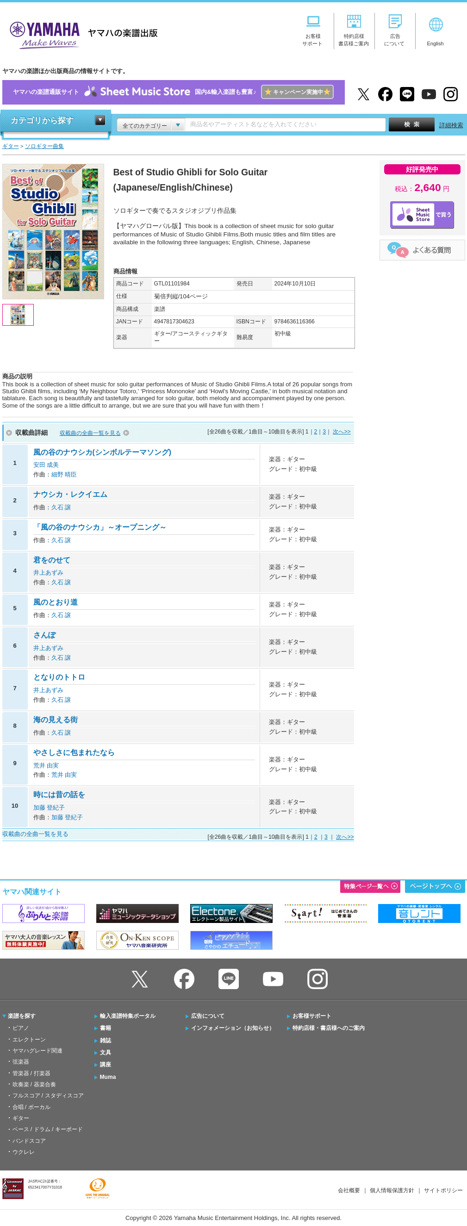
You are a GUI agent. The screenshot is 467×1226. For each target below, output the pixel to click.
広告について (207, 1016)
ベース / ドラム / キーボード (47, 1129)
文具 (105, 1052)
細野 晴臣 (64, 474)
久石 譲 (61, 507)
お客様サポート (312, 1016)
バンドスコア (29, 1141)
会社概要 (349, 1190)
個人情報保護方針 (392, 1190)
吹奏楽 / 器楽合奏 (34, 1084)
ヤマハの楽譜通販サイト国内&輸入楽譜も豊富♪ (173, 92)
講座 (105, 1064)
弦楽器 (20, 1062)
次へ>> (341, 431)
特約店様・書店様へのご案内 (329, 1028)
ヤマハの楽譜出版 (81, 34)
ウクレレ (23, 1152)
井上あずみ (48, 572)
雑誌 (105, 1040)
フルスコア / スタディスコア (48, 1095)
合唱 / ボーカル (31, 1107)
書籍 (105, 1028)
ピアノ (20, 1028)
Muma (108, 1077)
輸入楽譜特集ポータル (128, 1016)
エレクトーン (29, 1039)
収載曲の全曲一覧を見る (90, 433)
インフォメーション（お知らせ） (232, 1028)
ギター (20, 1118)
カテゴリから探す (42, 120)
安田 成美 (46, 464)
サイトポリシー (443, 1190)
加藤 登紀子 (49, 807)
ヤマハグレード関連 (37, 1050)
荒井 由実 (46, 765)
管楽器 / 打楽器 (31, 1073)
